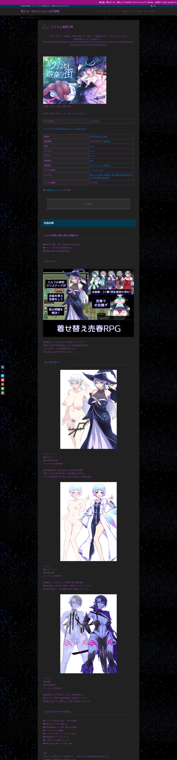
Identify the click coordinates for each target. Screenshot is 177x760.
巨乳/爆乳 (97, 178)
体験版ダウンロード (54, 190)
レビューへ (80, 113)
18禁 (91, 161)
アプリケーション (97, 170)
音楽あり (107, 165)
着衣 (91, 175)
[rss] (151, 6)
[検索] (154, 6)
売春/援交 (107, 175)
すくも (92, 146)
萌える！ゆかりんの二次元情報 (40, 11)
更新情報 (107, 141)
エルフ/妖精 (98, 175)
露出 (113, 175)
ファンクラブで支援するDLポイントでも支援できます (65, 129)
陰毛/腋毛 (105, 178)
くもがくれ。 (95, 121)
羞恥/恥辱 (120, 175)
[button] (2, 367)
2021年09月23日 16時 (98, 137)
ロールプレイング (97, 165)
